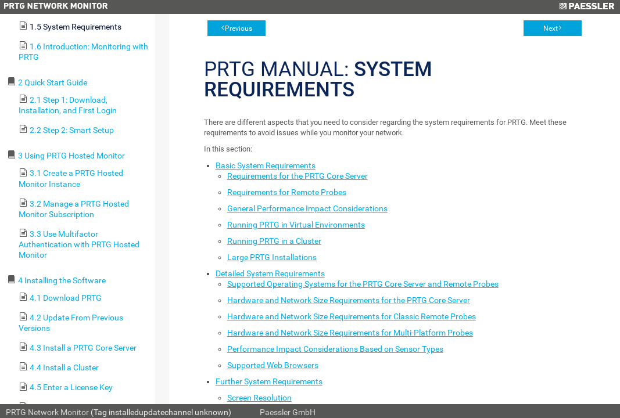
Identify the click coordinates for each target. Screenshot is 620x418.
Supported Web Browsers (272, 365)
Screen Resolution (259, 397)
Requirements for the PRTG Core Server (297, 176)
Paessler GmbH (288, 412)
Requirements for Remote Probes (286, 192)
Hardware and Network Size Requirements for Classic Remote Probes (351, 316)
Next (550, 28)
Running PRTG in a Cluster (274, 241)
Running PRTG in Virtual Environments (296, 224)
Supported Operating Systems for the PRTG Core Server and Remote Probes (363, 284)
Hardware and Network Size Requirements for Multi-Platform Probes (350, 332)
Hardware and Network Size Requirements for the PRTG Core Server (348, 300)
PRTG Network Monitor (47, 412)
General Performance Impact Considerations (307, 208)
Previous (238, 28)
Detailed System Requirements (270, 273)
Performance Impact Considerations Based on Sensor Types (335, 349)
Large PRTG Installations (272, 257)
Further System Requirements (269, 381)
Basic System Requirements (266, 165)
